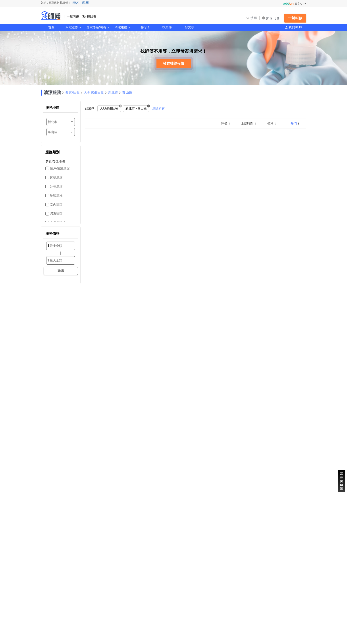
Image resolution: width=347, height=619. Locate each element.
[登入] (76, 2)
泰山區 (127, 92)
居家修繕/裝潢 (96, 27)
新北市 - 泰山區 (136, 108)
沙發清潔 (56, 186)
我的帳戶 (295, 27)
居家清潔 (56, 213)
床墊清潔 (56, 177)
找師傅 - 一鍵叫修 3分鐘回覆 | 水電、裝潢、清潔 (51, 15)
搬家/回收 (72, 92)
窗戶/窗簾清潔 (59, 168)
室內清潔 (56, 204)
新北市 (113, 92)
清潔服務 (121, 27)
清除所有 (158, 108)
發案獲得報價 (173, 63)
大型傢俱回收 (94, 92)
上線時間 (247, 123)
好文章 (189, 27)
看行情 (145, 27)
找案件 (167, 27)
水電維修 (72, 27)
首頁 (51, 27)
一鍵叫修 (295, 18)
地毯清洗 (56, 195)
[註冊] (85, 2)
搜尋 (254, 18)
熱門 (294, 123)
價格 (270, 123)
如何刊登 (273, 18)
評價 (224, 123)
